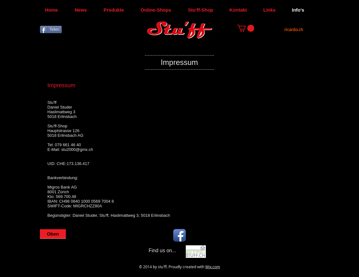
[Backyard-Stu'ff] (195, 251)
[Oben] (53, 234)
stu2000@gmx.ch (77, 149)
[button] (245, 28)
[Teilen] (51, 29)
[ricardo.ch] (294, 29)
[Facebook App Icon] (179, 235)
